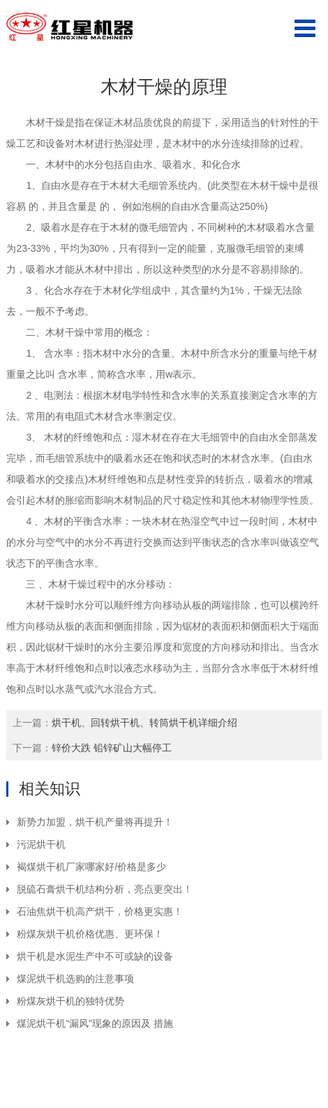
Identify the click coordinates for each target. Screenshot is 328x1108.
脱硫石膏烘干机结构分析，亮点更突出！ (105, 889)
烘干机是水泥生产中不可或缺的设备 (95, 956)
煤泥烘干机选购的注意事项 (75, 978)
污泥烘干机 (41, 844)
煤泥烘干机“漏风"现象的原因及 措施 (95, 1023)
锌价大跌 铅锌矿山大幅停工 (112, 747)
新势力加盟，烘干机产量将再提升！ (95, 822)
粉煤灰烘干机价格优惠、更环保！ (90, 933)
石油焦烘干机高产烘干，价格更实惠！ (100, 911)
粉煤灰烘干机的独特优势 (70, 1001)
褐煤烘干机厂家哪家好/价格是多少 (91, 866)
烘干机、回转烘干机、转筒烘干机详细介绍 (144, 722)
